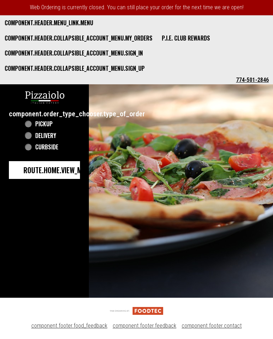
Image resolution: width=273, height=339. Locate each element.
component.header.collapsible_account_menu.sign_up (75, 68)
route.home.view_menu (58, 170)
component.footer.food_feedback (69, 325)
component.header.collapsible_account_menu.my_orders (78, 38)
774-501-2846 (252, 79)
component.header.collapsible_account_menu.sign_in (74, 53)
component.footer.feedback (144, 325)
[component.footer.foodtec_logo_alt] (136, 310)
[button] (44, 96)
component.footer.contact (212, 325)
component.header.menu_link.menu (49, 22)
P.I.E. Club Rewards (186, 38)
